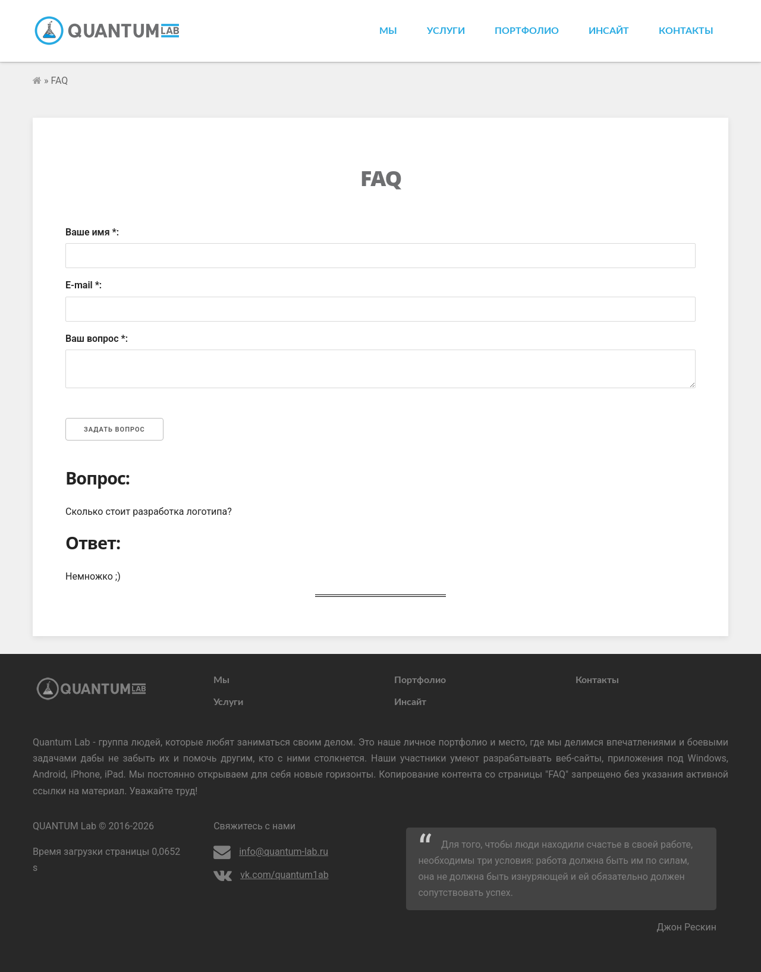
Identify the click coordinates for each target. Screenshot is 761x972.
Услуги (446, 31)
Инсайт (609, 31)
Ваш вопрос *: (96, 338)
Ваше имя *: (92, 232)
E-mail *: (83, 285)
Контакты (686, 31)
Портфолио (527, 31)
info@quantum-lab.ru (270, 851)
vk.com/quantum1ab (270, 874)
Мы (388, 31)
